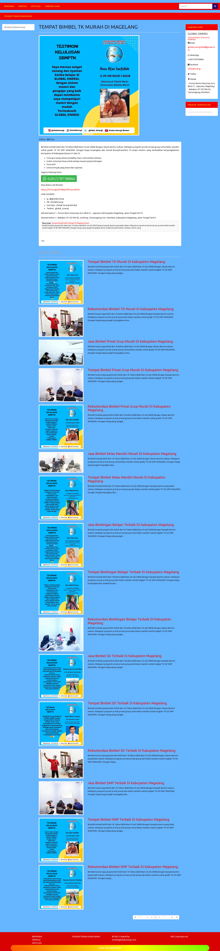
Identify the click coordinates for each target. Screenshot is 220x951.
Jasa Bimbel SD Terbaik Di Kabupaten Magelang (125, 656)
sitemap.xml (182, 936)
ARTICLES (36, 6)
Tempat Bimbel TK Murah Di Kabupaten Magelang (126, 262)
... (143, 917)
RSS (172, 936)
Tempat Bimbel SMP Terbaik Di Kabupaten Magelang (128, 819)
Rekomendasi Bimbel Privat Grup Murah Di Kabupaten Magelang (129, 408)
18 (172, 917)
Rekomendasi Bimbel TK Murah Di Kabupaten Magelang (131, 309)
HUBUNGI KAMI (52, 6)
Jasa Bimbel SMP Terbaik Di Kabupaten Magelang (126, 783)
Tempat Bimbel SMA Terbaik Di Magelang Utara (70, 223)
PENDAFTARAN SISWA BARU (18, 16)
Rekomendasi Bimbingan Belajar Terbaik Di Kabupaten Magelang (129, 621)
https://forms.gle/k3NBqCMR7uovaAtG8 (60, 189)
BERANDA (9, 6)
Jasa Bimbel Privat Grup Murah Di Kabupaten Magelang (130, 341)
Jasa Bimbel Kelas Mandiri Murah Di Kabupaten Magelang (132, 454)
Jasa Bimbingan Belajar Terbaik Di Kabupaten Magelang (131, 525)
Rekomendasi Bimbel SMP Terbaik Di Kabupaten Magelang (133, 867)
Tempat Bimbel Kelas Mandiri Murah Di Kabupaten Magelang (126, 479)
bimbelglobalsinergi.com (124, 940)
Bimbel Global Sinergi (14, 27)
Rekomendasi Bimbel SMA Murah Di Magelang (200, 112)
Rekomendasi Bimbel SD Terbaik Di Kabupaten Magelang (131, 750)
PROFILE (22, 6)
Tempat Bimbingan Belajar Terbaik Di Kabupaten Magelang (133, 572)
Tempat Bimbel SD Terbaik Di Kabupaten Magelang (127, 703)
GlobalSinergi (194, 69)
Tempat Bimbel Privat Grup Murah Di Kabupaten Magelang (133, 370)
